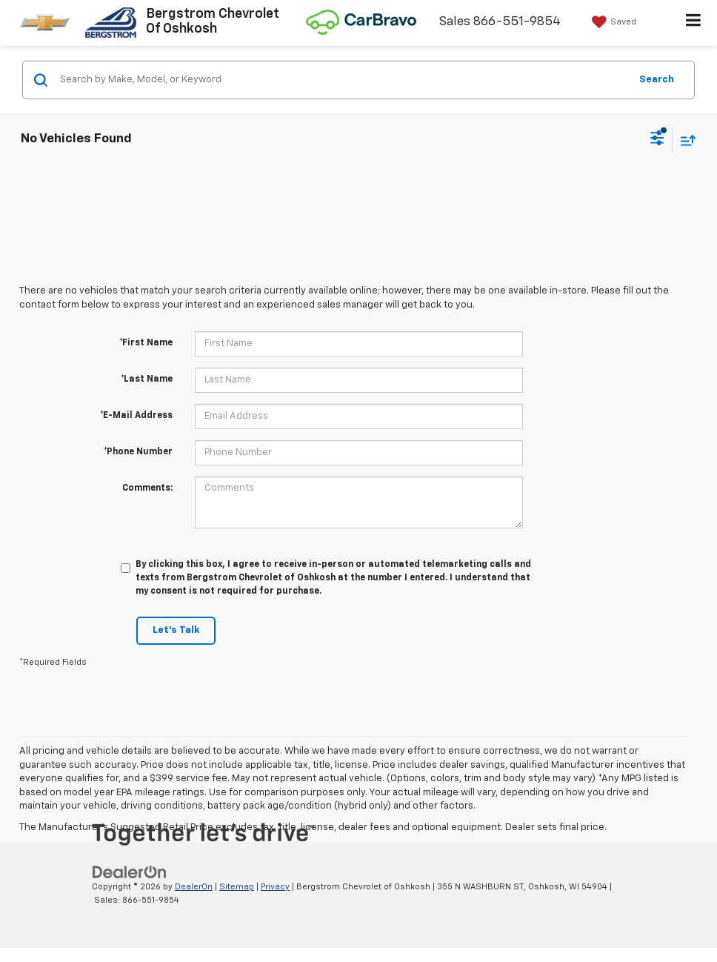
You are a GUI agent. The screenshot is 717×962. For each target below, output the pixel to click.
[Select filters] (657, 140)
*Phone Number (138, 452)
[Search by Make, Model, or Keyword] (343, 80)
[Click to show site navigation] (693, 23)
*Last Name (147, 379)
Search (656, 79)
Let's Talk (176, 630)
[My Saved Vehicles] (612, 22)
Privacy (275, 887)
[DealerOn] (129, 872)
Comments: (147, 488)
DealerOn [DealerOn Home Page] (194, 887)
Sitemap (236, 887)
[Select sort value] (684, 140)
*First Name (146, 343)
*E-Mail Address (136, 415)
